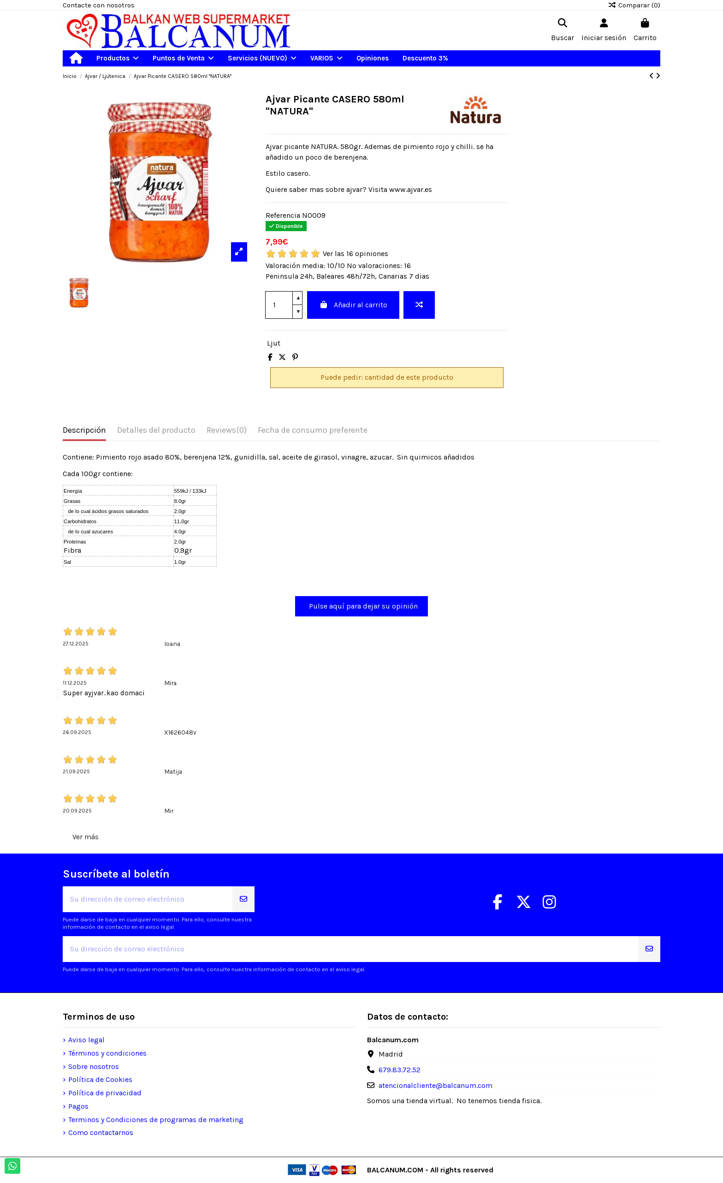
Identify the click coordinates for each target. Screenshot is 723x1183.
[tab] (227, 432)
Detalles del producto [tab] (156, 430)
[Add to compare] (419, 305)
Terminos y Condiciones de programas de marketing (155, 1119)
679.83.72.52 (400, 1069)
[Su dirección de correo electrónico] (148, 899)
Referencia (283, 215)
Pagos (78, 1106)
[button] (117, 58)
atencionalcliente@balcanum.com (435, 1085)
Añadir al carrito (353, 304)
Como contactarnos (100, 1132)
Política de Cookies (100, 1079)
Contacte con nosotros (99, 5)
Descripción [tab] (84, 430)
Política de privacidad (105, 1092)
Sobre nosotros (93, 1066)
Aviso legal (86, 1039)
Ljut (273, 343)
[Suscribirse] (243, 899)
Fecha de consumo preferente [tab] (312, 430)
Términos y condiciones (107, 1053)
